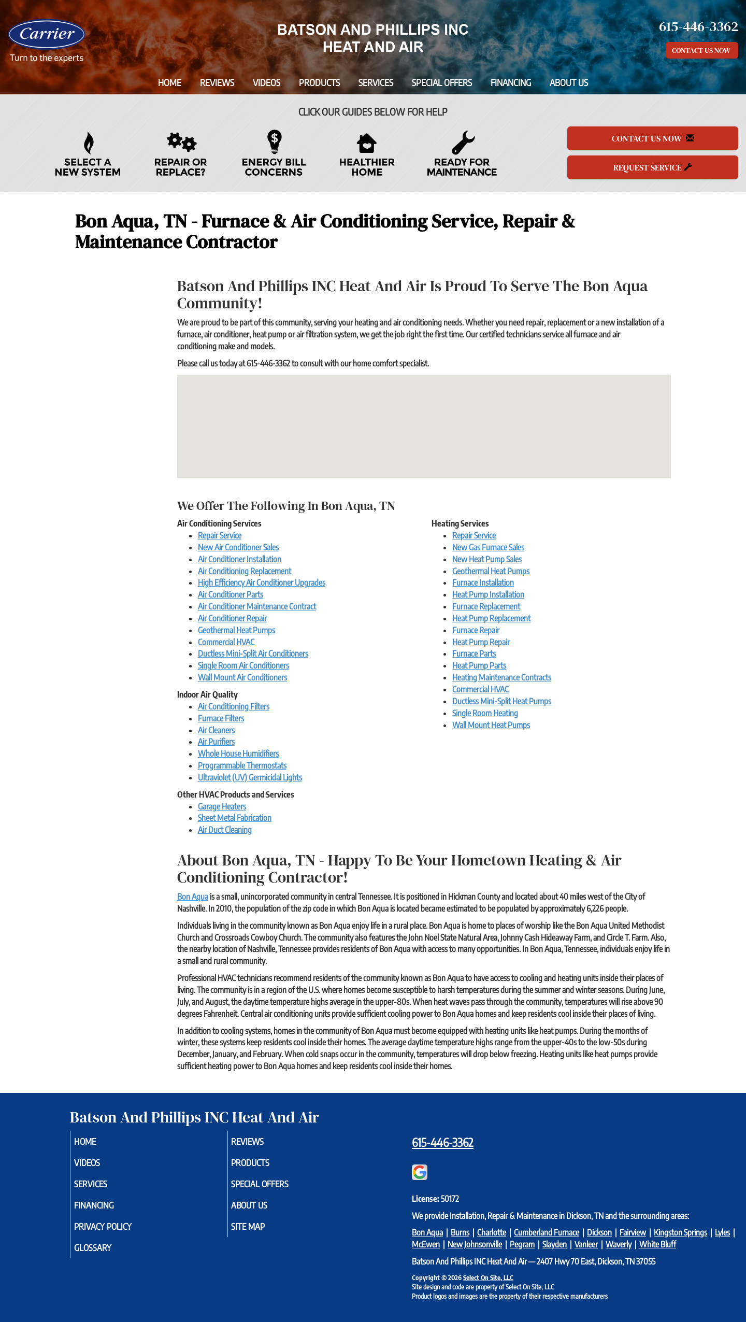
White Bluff (657, 1244)
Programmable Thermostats (242, 765)
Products (319, 82)
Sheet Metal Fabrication (234, 818)
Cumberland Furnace (546, 1232)
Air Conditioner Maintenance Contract (257, 606)
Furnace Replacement (486, 606)
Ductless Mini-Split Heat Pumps (501, 701)
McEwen (426, 1244)
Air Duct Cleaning (225, 830)
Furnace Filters (221, 718)
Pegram (522, 1244)
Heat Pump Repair (481, 642)
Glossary (107, 1256)
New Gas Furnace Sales (488, 547)
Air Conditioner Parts (230, 594)
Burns (460, 1232)
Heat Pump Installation (488, 594)
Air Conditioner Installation (239, 559)
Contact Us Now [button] (702, 50)
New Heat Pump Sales (487, 559)
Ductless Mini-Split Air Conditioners (253, 653)
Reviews (217, 82)
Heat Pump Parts (479, 665)
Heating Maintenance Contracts (501, 677)
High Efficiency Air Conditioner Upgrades (261, 582)
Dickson (599, 1232)
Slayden (554, 1244)
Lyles (722, 1232)
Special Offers (442, 82)
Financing (511, 82)
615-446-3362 (443, 1142)
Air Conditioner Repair (232, 618)
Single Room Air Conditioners (243, 665)
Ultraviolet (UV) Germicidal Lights (250, 777)
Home (169, 82)
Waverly (619, 1244)
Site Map (262, 1233)
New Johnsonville (475, 1244)
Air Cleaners (216, 730)
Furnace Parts (474, 653)
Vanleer (586, 1244)
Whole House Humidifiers (238, 753)
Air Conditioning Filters (233, 706)
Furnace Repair (475, 630)
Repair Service (219, 535)
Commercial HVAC (226, 642)
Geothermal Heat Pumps (236, 630)
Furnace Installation (483, 582)
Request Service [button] (652, 167)
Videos (266, 82)
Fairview (633, 1232)
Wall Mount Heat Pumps (491, 725)
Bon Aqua (192, 896)
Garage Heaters (222, 806)
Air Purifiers (216, 741)
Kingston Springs (680, 1232)
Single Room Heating (485, 713)
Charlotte (491, 1232)
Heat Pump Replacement (491, 618)
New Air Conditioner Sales (238, 547)
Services (375, 82)
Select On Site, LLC (488, 1277)
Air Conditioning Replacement (244, 571)
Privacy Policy (118, 1233)
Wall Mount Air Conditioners (242, 677)
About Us (569, 82)
